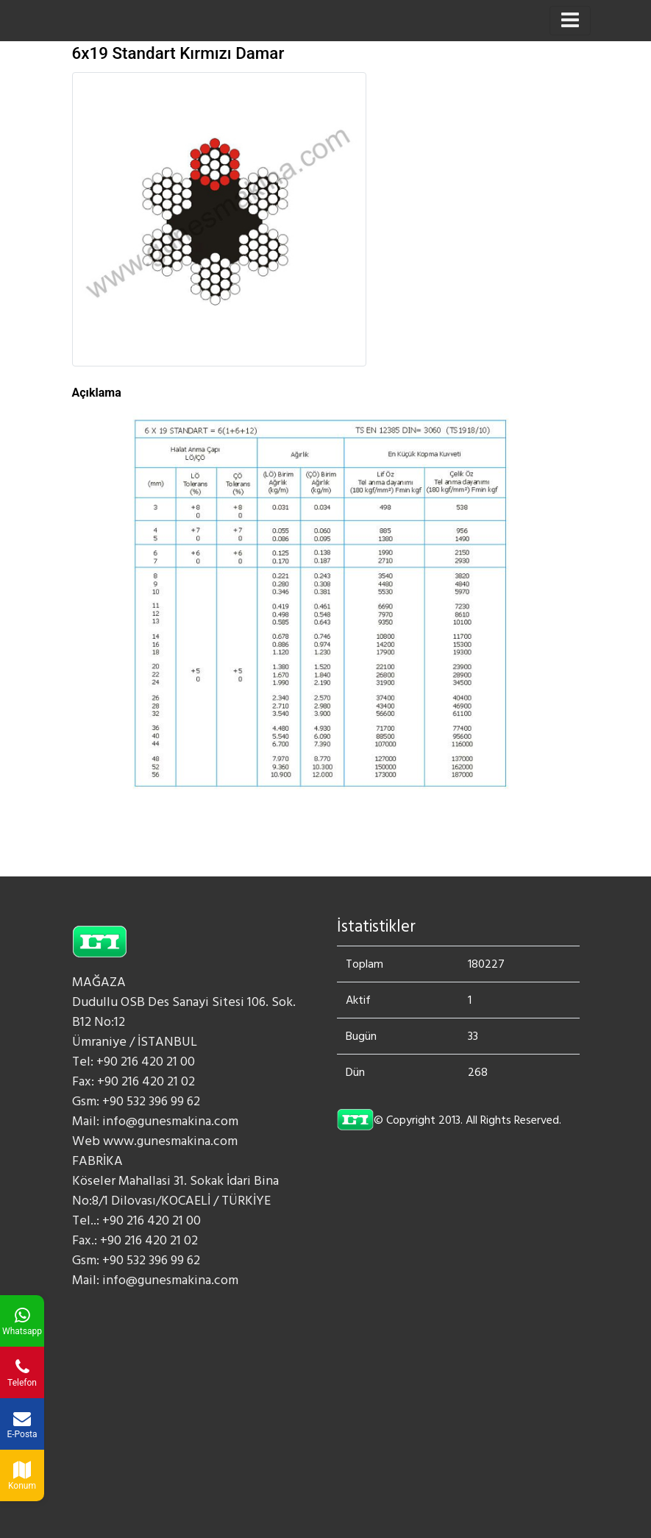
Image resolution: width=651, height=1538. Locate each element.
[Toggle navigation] (570, 20)
